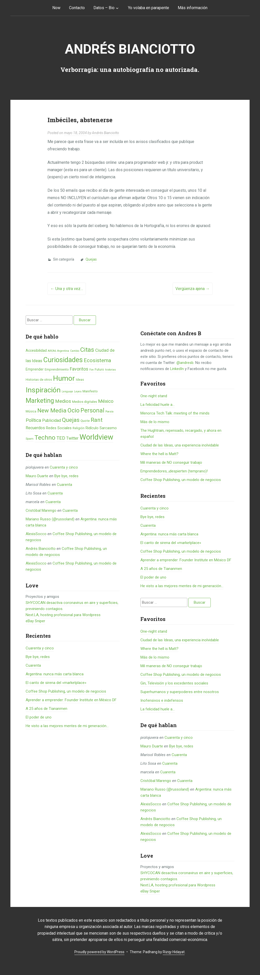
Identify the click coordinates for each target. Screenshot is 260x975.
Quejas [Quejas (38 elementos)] (70, 420)
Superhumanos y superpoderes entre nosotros (179, 692)
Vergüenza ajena (192, 288)
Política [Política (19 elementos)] (33, 420)
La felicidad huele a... (157, 404)
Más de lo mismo (154, 422)
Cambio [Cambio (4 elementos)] (74, 351)
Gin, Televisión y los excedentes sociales (174, 683)
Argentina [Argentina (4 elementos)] (63, 351)
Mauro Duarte (37, 476)
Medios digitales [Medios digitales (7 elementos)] (84, 402)
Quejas (91, 259)
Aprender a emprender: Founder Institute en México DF (71, 700)
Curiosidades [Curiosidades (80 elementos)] (63, 360)
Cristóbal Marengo (41, 510)
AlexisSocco (36, 534)
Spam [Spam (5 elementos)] (30, 438)
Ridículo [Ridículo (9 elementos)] (92, 428)
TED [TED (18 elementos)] (60, 438)
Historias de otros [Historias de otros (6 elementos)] (39, 379)
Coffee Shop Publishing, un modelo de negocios (66, 691)
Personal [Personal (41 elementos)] (92, 410)
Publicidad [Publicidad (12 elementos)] (51, 420)
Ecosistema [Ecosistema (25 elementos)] (97, 360)
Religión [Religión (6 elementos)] (79, 428)
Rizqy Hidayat (174, 952)
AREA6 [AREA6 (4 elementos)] (52, 351)
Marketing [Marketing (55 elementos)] (40, 400)
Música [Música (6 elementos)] (31, 411)
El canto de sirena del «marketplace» (56, 682)
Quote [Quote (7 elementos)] (85, 421)
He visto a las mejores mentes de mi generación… (67, 726)
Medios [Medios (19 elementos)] (63, 401)
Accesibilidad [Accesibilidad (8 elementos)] (36, 350)
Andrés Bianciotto (130, 49)
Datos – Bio (104, 7)
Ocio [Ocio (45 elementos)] (73, 410)
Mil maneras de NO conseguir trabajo (171, 462)
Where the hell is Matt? (159, 454)
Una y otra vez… (66, 288)
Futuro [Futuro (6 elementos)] (99, 369)
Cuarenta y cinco (64, 467)
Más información (192, 7)
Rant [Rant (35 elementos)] (97, 420)
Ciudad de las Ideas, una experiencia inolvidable (179, 445)
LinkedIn (177, 368)
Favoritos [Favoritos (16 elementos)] (79, 369)
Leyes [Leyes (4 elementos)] (78, 391)
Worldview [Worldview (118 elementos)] (96, 437)
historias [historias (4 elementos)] (110, 369)
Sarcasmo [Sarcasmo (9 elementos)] (108, 428)
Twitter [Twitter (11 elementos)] (72, 438)
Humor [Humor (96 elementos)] (64, 378)
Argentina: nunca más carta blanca (55, 674)
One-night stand (153, 396)
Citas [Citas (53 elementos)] (87, 349)
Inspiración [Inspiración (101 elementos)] (43, 390)
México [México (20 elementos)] (105, 401)
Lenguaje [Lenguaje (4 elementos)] (67, 391)
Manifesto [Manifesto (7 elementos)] (90, 391)
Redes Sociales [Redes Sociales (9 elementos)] (59, 428)
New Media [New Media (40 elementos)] (52, 410)
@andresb (184, 362)
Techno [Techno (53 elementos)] (45, 437)
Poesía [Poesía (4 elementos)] (109, 411)
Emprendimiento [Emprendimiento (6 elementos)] (57, 369)
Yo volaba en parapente (148, 7)
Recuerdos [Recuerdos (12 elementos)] (35, 427)
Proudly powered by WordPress (99, 952)
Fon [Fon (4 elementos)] (91, 369)
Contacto (77, 7)
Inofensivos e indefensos (161, 700)
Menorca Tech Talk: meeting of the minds (174, 413)
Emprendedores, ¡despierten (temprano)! (174, 471)
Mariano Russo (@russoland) (50, 519)
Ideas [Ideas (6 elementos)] (80, 379)
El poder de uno (39, 717)
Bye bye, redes (66, 476)
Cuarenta (64, 484)
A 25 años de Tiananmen (46, 708)
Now (56, 7)
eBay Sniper (35, 621)
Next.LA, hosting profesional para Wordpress (63, 615)
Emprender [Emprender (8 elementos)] (35, 369)
